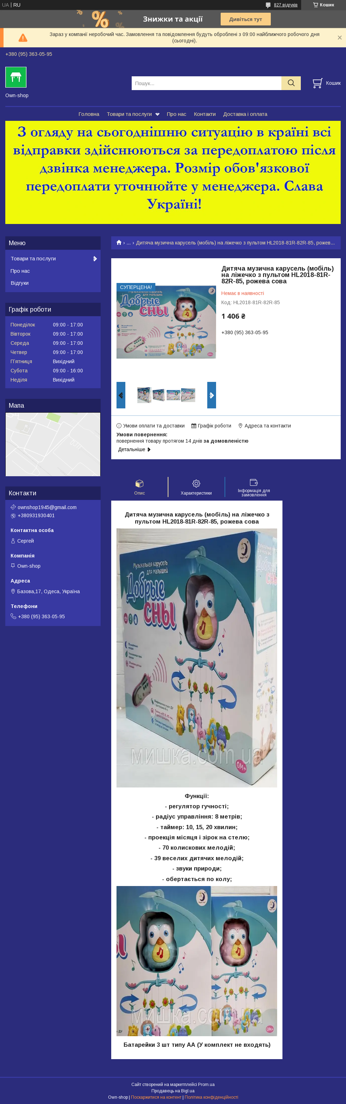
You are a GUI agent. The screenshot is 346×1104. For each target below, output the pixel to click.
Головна (88, 114)
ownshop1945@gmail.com (47, 507)
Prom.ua (206, 1084)
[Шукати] (291, 83)
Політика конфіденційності (211, 1097)
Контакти (205, 114)
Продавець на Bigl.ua (173, 1090)
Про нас (176, 114)
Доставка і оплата (245, 114)
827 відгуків (286, 4)
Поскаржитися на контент (156, 1097)
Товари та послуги (129, 114)
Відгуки (20, 283)
